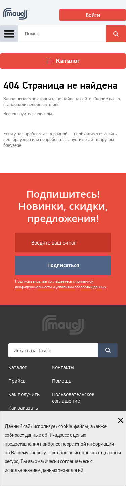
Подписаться (63, 265)
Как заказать (23, 407)
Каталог (63, 61)
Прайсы (17, 381)
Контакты (63, 367)
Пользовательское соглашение (73, 397)
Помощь (61, 381)
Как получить (24, 394)
